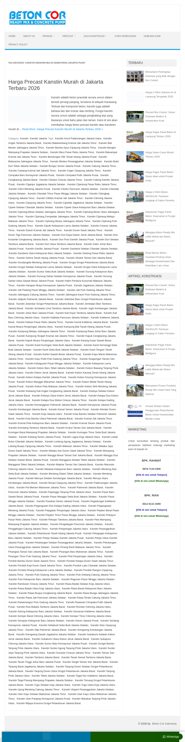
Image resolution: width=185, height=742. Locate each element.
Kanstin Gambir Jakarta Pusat (42, 248)
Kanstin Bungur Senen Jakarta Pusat (60, 166)
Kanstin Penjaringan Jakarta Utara (69, 528)
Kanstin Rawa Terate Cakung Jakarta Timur (92, 597)
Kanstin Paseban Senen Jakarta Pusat (58, 501)
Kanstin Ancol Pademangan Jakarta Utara (78, 138)
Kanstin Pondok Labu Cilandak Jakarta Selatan (90, 565)
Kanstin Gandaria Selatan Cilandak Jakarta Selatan (89, 248)
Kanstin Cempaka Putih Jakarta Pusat (77, 175)
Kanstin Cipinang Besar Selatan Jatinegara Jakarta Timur (40, 211)
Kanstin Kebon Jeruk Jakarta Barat (44, 372)
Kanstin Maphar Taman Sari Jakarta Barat (70, 464)
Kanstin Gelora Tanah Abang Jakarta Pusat (40, 257)
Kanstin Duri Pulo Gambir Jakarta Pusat (72, 239)
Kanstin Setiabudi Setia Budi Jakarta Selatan (63, 625)
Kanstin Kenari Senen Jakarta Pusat (69, 409)
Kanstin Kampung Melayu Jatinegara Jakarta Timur (37, 331)
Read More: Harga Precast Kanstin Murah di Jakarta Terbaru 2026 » (62, 129)
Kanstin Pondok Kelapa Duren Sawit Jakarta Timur (85, 560)
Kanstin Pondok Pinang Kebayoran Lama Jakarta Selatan (40, 570)
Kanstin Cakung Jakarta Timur (99, 166)
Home (12, 36)
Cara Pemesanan (125, 36)
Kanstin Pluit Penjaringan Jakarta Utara (80, 556)
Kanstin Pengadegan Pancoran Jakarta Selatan (76, 524)
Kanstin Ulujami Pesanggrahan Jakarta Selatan (88, 689)
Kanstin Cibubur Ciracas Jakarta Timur (60, 179)
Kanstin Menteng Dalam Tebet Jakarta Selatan (65, 473)
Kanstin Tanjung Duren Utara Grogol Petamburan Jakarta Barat (60, 671)
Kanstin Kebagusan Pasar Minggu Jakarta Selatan (53, 363)
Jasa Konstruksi (94, 36)
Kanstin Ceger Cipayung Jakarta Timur (79, 170)
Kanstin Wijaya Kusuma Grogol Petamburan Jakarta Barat (48, 703)
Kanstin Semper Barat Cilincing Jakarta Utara (34, 616)
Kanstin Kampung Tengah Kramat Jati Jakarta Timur (45, 335)
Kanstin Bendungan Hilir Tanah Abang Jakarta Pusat (68, 156)
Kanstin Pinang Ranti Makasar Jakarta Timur (75, 547)
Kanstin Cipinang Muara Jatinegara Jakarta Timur (63, 221)
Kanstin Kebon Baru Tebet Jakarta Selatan (51, 368)
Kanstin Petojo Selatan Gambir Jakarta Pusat (59, 538)
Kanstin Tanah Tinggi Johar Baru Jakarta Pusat (34, 661)
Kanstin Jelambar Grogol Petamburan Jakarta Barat (44, 303)
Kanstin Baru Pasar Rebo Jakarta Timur (72, 152)
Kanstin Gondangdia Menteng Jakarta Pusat (33, 262)
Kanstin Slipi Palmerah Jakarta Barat (45, 629)
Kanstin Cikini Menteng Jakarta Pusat (29, 189)
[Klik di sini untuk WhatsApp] (152, 480)
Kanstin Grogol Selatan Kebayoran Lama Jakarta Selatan (40, 267)
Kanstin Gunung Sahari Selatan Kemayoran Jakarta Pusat (60, 276)
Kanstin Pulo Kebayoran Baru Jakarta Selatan (34, 579)
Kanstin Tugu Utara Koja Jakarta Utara (93, 684)
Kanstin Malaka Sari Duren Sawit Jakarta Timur (66, 450)
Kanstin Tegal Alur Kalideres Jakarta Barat (90, 675)
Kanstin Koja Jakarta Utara (47, 414)
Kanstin (24, 138)
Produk (47, 36)
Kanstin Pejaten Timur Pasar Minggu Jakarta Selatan (66, 515)
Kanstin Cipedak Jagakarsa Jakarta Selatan (78, 202)
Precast (67, 36)
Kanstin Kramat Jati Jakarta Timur (93, 418)
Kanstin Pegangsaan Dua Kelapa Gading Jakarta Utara (55, 505)
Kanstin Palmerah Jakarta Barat (85, 487)
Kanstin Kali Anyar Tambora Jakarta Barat (79, 312)
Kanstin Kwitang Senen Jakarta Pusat (40, 436)
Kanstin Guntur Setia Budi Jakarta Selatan (51, 271)
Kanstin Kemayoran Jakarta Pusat (97, 404)
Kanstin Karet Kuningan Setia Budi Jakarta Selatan (54, 345)
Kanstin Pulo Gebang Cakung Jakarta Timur (91, 574)
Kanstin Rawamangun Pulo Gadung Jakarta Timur (36, 602)
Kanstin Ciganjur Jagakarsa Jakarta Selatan (41, 184)
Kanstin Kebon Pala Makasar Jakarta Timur (49, 386)
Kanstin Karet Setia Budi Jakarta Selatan (55, 349)
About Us (29, 36)
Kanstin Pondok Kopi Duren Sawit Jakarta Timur (35, 565)
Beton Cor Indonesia (164, 723)
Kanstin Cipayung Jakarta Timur (34, 202)
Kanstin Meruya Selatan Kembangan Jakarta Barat (54, 478)
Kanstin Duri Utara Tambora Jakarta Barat (59, 244)
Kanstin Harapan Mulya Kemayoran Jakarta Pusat (44, 285)
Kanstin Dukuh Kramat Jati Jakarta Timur (39, 230)
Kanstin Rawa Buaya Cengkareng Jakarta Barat (45, 593)
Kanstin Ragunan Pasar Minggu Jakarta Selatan (88, 579)
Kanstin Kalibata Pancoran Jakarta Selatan (65, 317)
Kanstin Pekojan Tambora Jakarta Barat (61, 519)
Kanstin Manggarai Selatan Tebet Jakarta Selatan (77, 459)
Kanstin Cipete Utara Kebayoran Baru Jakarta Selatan (85, 207)
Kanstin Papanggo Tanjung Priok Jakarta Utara (65, 492)
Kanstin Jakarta (38, 138)
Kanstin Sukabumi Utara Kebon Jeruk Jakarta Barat (60, 639)
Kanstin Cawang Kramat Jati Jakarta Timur (32, 170)
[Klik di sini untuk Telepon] (151, 474)
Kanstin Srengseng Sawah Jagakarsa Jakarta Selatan (46, 634)
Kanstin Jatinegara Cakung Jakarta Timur (31, 294)
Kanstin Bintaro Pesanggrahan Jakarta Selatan (76, 161)
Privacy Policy (18, 44)
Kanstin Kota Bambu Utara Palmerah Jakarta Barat (44, 418)
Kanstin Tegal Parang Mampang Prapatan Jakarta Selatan (41, 680)
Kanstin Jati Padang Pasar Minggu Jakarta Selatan (37, 290)
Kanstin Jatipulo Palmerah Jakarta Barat (31, 299)
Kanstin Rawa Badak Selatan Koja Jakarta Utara (83, 583)
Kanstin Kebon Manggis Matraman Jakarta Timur (44, 381)
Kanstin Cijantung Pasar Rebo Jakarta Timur (92, 184)
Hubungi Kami (152, 36)
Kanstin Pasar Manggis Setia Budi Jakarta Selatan (69, 496)
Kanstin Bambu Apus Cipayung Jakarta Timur (71, 147)
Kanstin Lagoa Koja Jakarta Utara (81, 436)
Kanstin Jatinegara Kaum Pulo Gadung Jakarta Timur (85, 294)
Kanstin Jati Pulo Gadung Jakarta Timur (89, 290)
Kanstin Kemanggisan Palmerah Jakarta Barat (51, 404)
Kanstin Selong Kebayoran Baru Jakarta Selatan (35, 611)
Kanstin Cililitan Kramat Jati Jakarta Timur (60, 198)
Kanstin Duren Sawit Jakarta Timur (83, 230)
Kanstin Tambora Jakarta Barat (42, 657)
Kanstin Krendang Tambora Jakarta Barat (31, 427)
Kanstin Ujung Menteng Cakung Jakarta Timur (34, 689)
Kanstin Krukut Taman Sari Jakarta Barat (78, 427)
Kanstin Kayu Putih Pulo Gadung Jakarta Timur (51, 358)
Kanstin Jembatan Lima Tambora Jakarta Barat (51, 308)
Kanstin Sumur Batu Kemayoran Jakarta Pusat (61, 643)
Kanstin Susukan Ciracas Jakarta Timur (69, 652)
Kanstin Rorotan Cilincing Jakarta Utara (89, 606)
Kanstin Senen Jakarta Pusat (82, 620)
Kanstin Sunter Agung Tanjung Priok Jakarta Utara (69, 648)
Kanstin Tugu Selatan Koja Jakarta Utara (47, 684)
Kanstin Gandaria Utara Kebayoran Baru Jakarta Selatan (40, 253)
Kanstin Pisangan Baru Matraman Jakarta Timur (76, 551)
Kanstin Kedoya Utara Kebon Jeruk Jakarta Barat (59, 395)
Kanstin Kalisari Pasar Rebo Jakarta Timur (39, 322)
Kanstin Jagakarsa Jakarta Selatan (93, 285)
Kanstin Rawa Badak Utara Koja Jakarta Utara (34, 588)
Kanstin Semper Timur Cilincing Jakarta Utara (86, 616)
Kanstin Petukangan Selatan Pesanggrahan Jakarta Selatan (59, 542)
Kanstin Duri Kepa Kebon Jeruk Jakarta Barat (77, 234)
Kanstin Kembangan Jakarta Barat (27, 409)
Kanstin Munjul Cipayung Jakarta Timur (61, 482)
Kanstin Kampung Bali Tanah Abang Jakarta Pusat (82, 326)
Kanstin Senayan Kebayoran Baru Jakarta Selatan (36, 620)
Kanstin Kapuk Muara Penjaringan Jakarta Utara (43, 340)
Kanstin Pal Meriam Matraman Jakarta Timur (41, 487)
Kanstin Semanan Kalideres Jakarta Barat (87, 611)
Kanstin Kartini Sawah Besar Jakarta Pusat (57, 354)
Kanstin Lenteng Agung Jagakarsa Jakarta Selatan (73, 441)
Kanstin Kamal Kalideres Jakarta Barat (86, 322)
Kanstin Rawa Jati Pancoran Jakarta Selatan (41, 597)
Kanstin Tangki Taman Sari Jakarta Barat (85, 661)
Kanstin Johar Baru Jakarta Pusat (35, 312)
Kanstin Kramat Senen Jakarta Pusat (90, 423)
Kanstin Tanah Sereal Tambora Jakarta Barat (86, 657)
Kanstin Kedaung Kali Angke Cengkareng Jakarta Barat (47, 391)
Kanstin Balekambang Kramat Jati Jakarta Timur (69, 143)
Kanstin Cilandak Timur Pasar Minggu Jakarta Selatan (57, 193)
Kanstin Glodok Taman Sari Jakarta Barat (89, 257)
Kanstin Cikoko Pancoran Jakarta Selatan (75, 189)
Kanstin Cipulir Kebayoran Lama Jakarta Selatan (62, 225)
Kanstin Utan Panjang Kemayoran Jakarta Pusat (43, 698)
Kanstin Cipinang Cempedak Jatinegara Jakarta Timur (55, 216)
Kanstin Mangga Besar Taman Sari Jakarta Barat (65, 455)
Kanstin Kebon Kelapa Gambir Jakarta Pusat (41, 377)
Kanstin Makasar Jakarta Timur (70, 446)
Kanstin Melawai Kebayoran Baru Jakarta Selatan (62, 469)
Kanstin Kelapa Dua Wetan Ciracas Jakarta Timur (59, 400)
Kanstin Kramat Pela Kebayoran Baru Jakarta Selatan (38, 423)
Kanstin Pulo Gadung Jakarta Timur (45, 574)
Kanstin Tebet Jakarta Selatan (48, 675)
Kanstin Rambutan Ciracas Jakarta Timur (31, 583)
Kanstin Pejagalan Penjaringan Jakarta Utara (61, 510)
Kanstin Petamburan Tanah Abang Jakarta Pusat (54, 533)
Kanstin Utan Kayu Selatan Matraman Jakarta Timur (37, 694)
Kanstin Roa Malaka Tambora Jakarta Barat (41, 606)
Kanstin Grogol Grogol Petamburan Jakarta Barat (87, 262)
